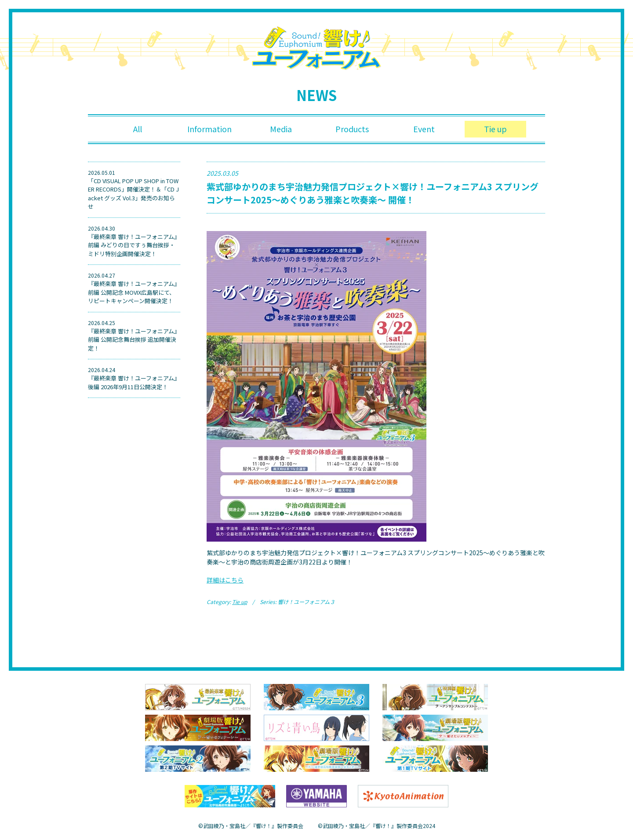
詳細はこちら (225, 579)
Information (209, 129)
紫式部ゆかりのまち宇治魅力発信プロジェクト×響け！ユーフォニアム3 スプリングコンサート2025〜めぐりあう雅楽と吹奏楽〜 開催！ (372, 193)
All (137, 129)
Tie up (495, 129)
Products (352, 129)
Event (424, 129)
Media (281, 129)
